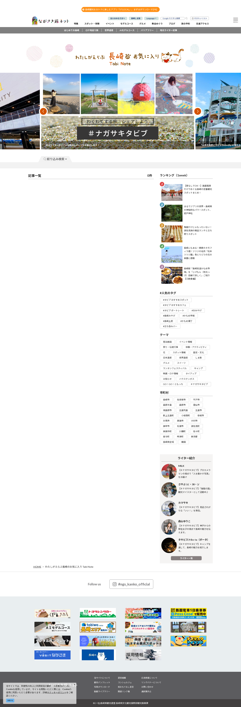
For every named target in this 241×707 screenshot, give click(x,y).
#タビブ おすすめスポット (175, 300)
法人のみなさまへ (117, 18)
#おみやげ (196, 310)
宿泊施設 (167, 342)
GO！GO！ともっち (173, 384)
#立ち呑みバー (170, 326)
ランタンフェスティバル (175, 368)
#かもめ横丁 (186, 321)
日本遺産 (167, 357)
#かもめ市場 (189, 315)
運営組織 (122, 678)
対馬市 (166, 420)
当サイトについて (102, 678)
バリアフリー (147, 30)
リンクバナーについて (151, 682)
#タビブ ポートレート (173, 310)
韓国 (183, 442)
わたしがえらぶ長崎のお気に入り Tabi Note (69, 566)
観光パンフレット (102, 682)
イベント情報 (185, 342)
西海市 (180, 420)
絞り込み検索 (55, 159)
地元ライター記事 (168, 30)
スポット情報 (179, 352)
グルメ (166, 363)
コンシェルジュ (125, 682)
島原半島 (167, 405)
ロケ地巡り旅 (91, 30)
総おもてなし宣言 (126, 687)
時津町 (180, 436)
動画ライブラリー (102, 691)
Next (197, 111)
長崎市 (166, 399)
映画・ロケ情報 (170, 373)
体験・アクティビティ (196, 347)
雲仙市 (196, 405)
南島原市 (167, 410)
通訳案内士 (146, 691)
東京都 (194, 436)
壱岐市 (201, 415)
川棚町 (182, 431)
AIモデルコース (127, 30)
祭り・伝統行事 (170, 347)
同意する (10, 700)
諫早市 (166, 426)
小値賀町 (185, 415)
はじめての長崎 (71, 30)
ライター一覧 (186, 558)
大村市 (194, 420)
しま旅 (198, 357)
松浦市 (180, 426)
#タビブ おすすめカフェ (174, 305)
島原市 (182, 405)
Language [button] (150, 18)
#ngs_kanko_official (131, 584)
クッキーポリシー (57, 692)
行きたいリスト (200, 18)
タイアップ (191, 373)
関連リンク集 (124, 691)
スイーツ (181, 363)
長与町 (166, 436)
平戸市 (196, 399)
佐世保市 (181, 399)
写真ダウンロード (102, 687)
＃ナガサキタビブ (199, 384)
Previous (43, 111)
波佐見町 (195, 426)
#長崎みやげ (169, 315)
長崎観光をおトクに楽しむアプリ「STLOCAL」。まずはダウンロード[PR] (119, 9)
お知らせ (167, 379)
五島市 (198, 410)
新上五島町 (168, 415)
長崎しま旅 (135, 18)
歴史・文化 (198, 352)
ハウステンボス (186, 379)
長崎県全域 (168, 442)
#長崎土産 (168, 321)
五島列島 (183, 410)
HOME (37, 566)
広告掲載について (149, 678)
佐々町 (196, 431)
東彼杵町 (167, 431)
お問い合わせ (147, 687)
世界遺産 (109, 30)
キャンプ (198, 368)
